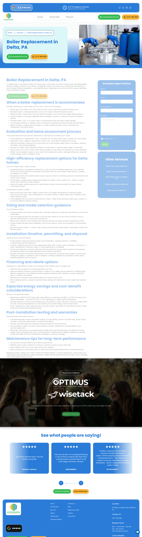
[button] (41, 17)
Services (40, 17)
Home (9, 33)
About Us (53, 510)
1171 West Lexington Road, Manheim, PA (124, 509)
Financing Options (56, 519)
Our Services (54, 507)
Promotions (71, 516)
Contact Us (71, 503)
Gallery (52, 513)
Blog (69, 507)
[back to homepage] (9, 17)
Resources (69, 17)
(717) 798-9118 (117, 518)
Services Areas (54, 17)
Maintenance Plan (73, 510)
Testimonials (54, 516)
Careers (70, 513)
